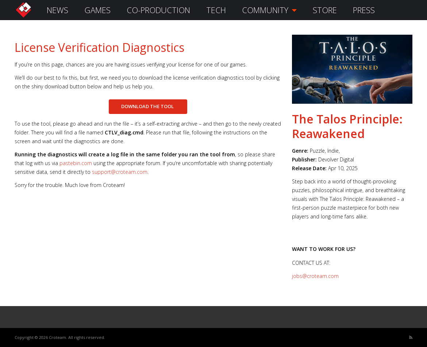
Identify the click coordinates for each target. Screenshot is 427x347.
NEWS (57, 9)
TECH (216, 9)
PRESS (364, 9)
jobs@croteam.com (315, 275)
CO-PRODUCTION (158, 9)
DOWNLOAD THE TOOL (148, 106)
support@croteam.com (119, 171)
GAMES (97, 9)
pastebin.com (75, 163)
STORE (325, 9)
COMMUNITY (269, 9)
